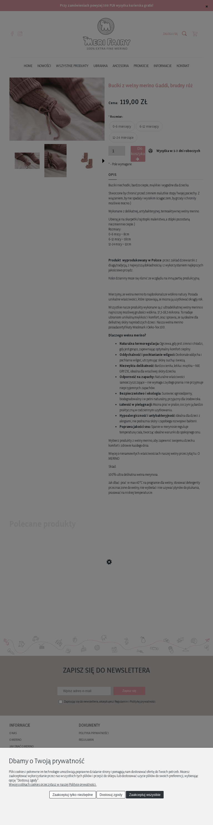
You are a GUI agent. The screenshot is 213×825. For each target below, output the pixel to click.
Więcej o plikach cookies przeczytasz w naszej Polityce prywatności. (53, 784)
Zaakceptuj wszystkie (144, 795)
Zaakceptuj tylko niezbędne (72, 795)
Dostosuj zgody (111, 795)
